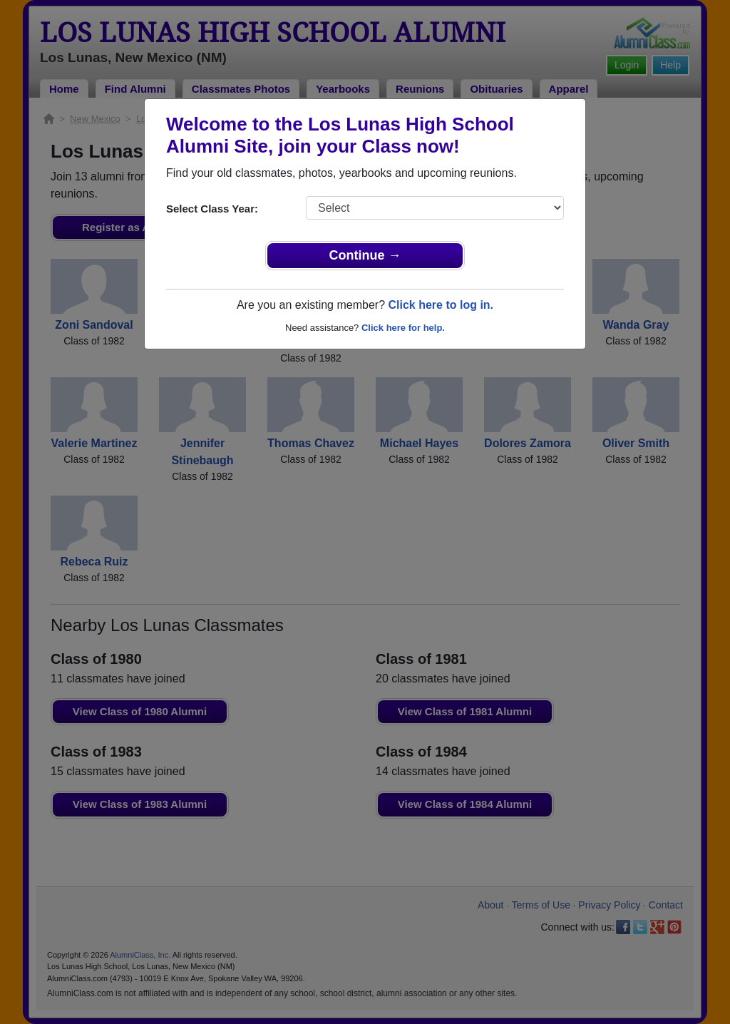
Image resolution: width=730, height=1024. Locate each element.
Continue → (365, 255)
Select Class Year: (212, 209)
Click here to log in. (440, 305)
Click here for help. (403, 327)
